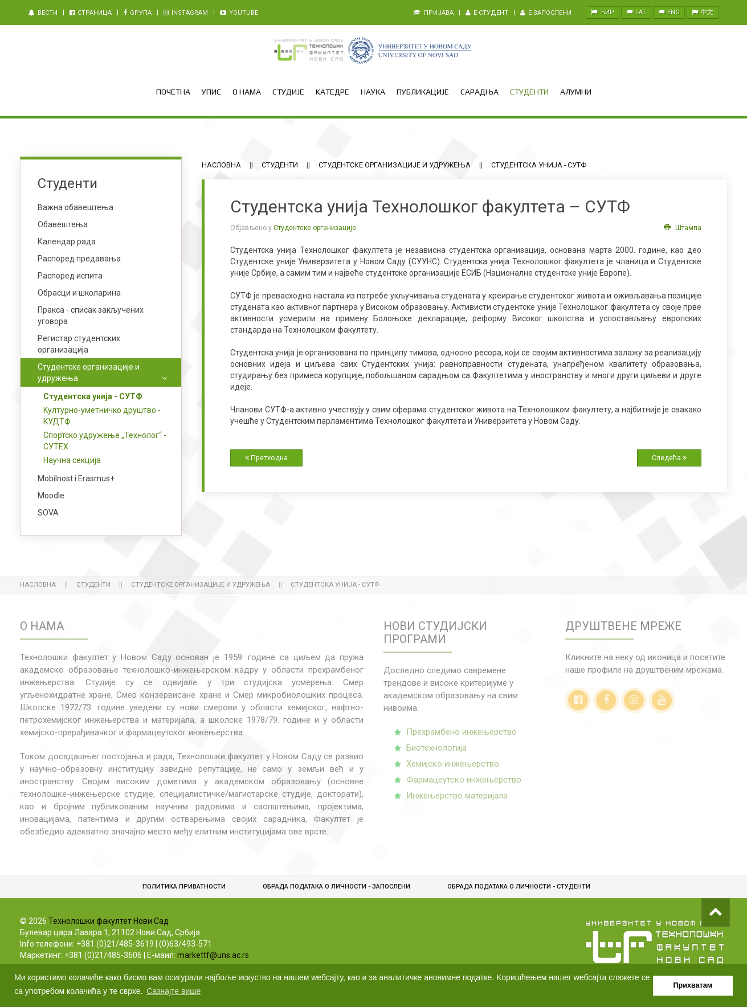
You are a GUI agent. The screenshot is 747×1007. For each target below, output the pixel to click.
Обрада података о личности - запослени (336, 886)
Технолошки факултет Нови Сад (108, 921)
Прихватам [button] (693, 985)
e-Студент (487, 13)
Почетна (173, 91)
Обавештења (63, 224)
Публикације (423, 91)
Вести (43, 13)
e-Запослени (546, 13)
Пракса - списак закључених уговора (91, 315)
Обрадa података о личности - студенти (518, 886)
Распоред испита (70, 275)
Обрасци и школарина (79, 292)
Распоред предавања (79, 258)
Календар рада (67, 241)
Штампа (682, 228)
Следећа (669, 457)
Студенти (529, 91)
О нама (246, 91)
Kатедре (332, 91)
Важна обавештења (75, 207)
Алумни (575, 91)
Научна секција (72, 460)
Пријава (433, 13)
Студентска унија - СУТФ (92, 396)
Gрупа (138, 13)
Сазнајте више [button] (173, 991)
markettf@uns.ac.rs (213, 955)
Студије (288, 91)
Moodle (51, 495)
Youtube (239, 13)
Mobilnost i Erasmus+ (76, 478)
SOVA (48, 512)
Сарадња (479, 91)
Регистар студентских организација (79, 344)
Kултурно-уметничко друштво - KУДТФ (102, 416)
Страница (91, 13)
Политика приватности (184, 886)
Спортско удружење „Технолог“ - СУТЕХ (104, 441)
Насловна (221, 165)
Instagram (186, 13)
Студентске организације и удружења (395, 165)
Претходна (266, 457)
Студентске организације (315, 228)
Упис (211, 91)
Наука (373, 91)
